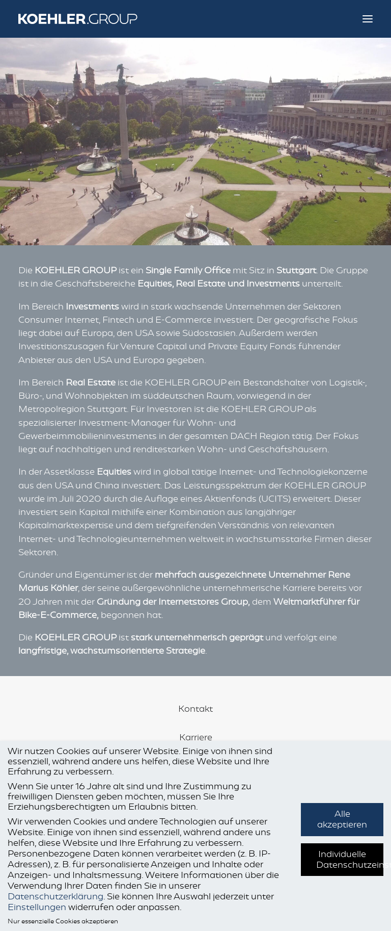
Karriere (195, 737)
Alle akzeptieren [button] (342, 819)
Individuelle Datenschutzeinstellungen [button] (349, 859)
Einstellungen (37, 907)
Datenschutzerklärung (55, 896)
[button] (367, 19)
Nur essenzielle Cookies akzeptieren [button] (63, 921)
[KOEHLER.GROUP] (87, 19)
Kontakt (195, 709)
